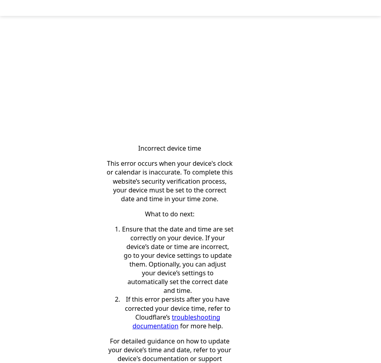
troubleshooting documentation (176, 321)
